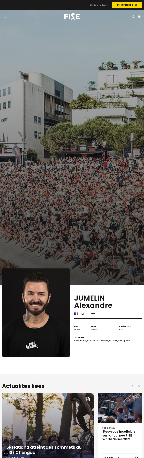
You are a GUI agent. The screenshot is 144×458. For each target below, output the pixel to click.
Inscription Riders (127, 5)
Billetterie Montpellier (99, 5)
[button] (139, 386)
